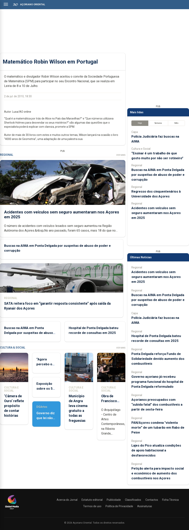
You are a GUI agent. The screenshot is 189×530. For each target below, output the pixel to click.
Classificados (133, 499)
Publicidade (114, 499)
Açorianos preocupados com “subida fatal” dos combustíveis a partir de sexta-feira (156, 404)
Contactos (151, 499)
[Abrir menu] (6, 4)
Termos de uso (92, 506)
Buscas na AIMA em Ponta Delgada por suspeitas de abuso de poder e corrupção (28, 333)
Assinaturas (144, 506)
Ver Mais (120, 155)
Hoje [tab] (140, 123)
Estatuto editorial (92, 499)
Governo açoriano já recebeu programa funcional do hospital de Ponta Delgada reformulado (157, 381)
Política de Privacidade (119, 506)
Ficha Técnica (170, 499)
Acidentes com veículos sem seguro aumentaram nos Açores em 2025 (156, 213)
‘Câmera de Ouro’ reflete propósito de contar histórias (14, 406)
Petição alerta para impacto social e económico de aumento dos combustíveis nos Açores (157, 473)
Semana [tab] (158, 123)
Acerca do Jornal (67, 499)
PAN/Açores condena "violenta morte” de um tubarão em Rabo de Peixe (157, 427)
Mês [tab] (176, 123)
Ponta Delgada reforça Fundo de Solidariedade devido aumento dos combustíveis (157, 358)
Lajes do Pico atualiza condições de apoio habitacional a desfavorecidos (156, 450)
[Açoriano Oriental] (12, 509)
